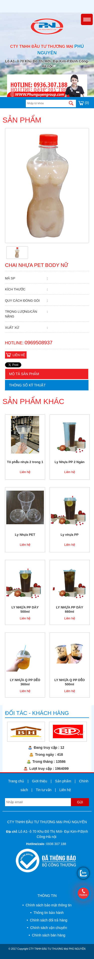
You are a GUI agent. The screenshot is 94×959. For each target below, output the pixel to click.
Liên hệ (19, 355)
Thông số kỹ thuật (27, 385)
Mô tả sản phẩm (24, 374)
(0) (83, 103)
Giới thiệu (39, 781)
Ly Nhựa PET (25, 535)
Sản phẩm (63, 781)
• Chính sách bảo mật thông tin (46, 905)
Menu (87, 19)
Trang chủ (16, 781)
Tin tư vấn (43, 790)
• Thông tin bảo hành (47, 913)
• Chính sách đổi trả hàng (47, 920)
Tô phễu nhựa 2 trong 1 (25, 462)
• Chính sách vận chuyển (47, 928)
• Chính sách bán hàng (47, 935)
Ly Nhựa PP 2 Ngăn (70, 462)
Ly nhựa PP (69, 535)
